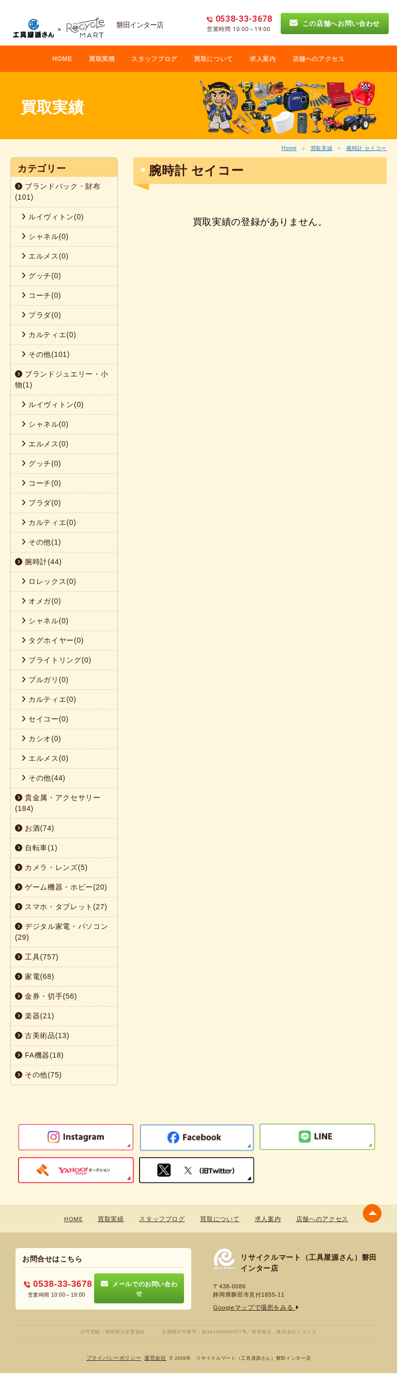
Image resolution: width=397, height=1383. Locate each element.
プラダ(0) (41, 315)
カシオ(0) (41, 738)
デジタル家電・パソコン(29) (61, 931)
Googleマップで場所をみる (253, 1307)
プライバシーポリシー (114, 1357)
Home (289, 148)
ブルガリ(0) (45, 679)
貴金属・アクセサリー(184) (58, 803)
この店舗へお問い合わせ (334, 23)
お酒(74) (34, 828)
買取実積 (102, 59)
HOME (62, 59)
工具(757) (36, 957)
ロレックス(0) (49, 581)
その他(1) (41, 542)
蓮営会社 (155, 1357)
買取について (213, 59)
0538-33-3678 (58, 1284)
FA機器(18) (39, 1055)
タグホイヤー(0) (52, 640)
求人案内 (263, 59)
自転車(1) (36, 848)
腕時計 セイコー (366, 148)
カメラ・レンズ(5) (51, 867)
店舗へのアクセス (319, 59)
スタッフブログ (154, 59)
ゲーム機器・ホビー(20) (61, 887)
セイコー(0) (45, 719)
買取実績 (322, 148)
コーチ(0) (41, 295)
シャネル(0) (45, 236)
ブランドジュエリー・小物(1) (61, 379)
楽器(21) (34, 1016)
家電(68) (34, 976)
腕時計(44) (38, 562)
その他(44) (43, 778)
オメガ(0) (41, 601)
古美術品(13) (42, 1035)
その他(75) (38, 1075)
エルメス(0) (45, 256)
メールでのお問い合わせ (139, 1288)
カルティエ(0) (49, 334)
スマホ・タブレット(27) (61, 907)
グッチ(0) (41, 276)
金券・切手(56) (46, 996)
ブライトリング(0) (56, 660)
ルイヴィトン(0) (52, 217)
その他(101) (45, 354)
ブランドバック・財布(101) (58, 191)
